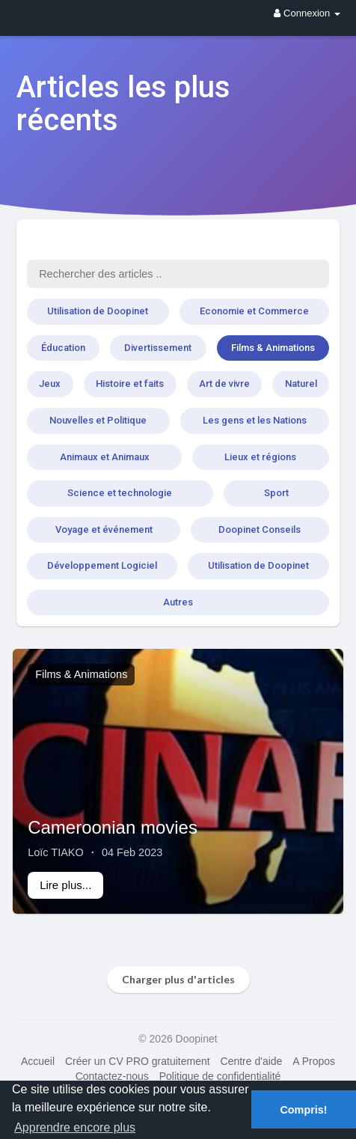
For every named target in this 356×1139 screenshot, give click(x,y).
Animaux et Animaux (105, 456)
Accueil (38, 1061)
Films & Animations (273, 347)
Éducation (63, 347)
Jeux (50, 383)
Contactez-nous (112, 1076)
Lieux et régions (260, 456)
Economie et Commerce (254, 311)
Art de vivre (224, 383)
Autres (178, 602)
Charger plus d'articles (178, 979)
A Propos (313, 1061)
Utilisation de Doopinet (97, 311)
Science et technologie (119, 492)
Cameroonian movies (112, 827)
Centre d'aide (252, 1061)
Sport (276, 492)
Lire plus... (65, 885)
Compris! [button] (303, 1110)
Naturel (301, 383)
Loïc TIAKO (56, 852)
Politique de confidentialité (220, 1076)
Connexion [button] (307, 13)
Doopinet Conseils (259, 529)
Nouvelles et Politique (98, 420)
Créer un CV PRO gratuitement (137, 1061)
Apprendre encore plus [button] (74, 1127)
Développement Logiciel (102, 565)
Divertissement (157, 347)
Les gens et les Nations (255, 420)
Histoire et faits (130, 383)
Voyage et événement (104, 529)
